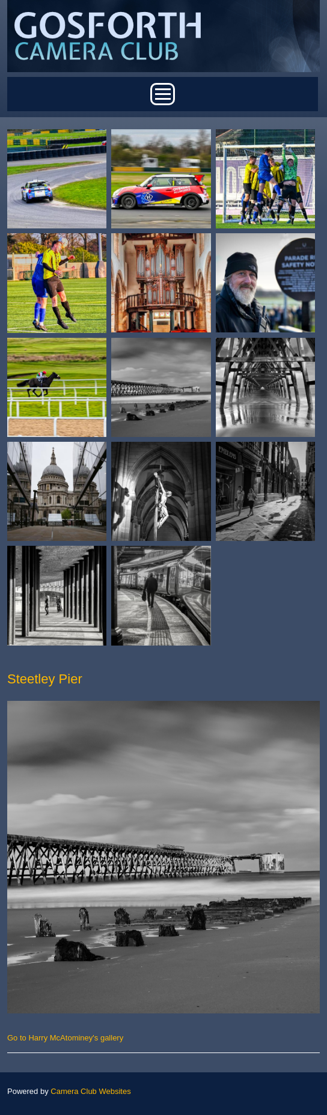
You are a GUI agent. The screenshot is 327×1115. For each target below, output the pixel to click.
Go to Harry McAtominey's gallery (65, 1037)
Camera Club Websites (90, 1091)
